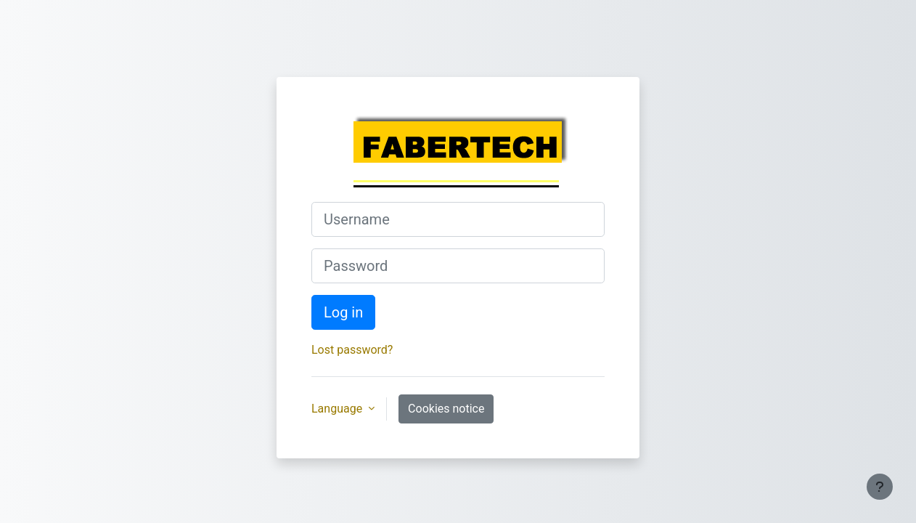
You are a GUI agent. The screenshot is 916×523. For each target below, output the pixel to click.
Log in (343, 312)
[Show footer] (880, 487)
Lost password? (352, 350)
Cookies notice (446, 408)
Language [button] (338, 408)
